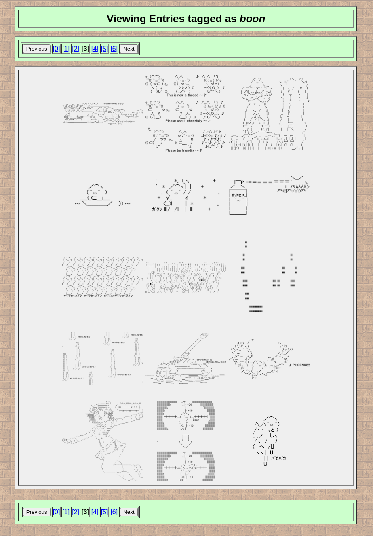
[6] (114, 48)
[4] (95, 48)
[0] (56, 48)
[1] (66, 48)
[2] (75, 48)
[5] (104, 48)
